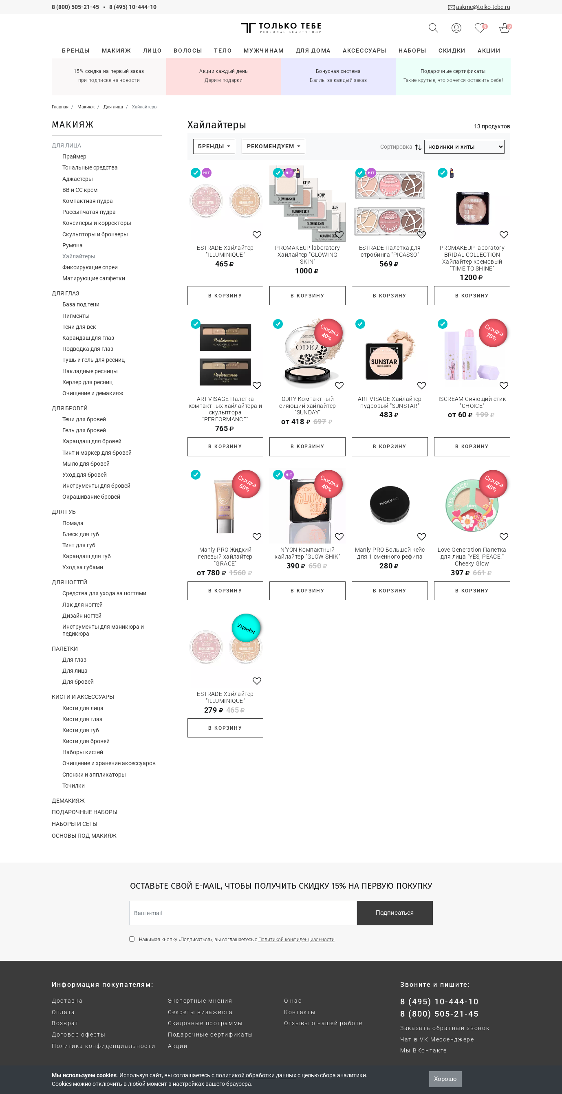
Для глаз (65, 293)
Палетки (65, 648)
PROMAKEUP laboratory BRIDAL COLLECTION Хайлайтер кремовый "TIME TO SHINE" (472, 257)
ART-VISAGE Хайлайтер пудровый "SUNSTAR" (389, 402)
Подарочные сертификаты (210, 1034)
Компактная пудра (87, 201)
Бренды (212, 146)
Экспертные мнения (200, 1000)
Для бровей (70, 408)
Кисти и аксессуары (83, 696)
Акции (177, 1046)
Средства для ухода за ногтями (104, 593)
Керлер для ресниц (87, 382)
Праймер (74, 156)
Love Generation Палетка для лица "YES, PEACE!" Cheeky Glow (472, 556)
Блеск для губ (80, 534)
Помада (73, 523)
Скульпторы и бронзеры (95, 234)
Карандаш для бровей (91, 441)
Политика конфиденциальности (103, 1046)
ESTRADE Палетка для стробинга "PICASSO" (390, 251)
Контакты (300, 1012)
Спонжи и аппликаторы (94, 774)
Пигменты (76, 316)
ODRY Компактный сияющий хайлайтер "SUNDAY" (307, 406)
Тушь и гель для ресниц (93, 360)
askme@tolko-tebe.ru (483, 7)
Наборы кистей (82, 752)
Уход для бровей (84, 474)
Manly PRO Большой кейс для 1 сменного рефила (390, 553)
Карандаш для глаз (88, 338)
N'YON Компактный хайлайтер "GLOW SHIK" (307, 553)
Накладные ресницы (90, 371)
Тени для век (79, 327)
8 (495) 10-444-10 (132, 7)
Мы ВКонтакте (423, 1050)
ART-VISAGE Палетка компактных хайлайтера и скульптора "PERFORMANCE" (225, 409)
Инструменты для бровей (96, 485)
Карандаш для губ (86, 556)
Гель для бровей (84, 430)
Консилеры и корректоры (96, 223)
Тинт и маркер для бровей (97, 452)
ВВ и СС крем (79, 190)
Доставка (67, 1000)
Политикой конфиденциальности (296, 939)
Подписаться (395, 912)
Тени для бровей (84, 419)
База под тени (80, 304)
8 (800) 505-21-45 (75, 7)
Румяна (72, 245)
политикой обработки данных (256, 1075)
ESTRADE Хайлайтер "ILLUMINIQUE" (225, 251)
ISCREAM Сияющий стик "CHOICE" (472, 402)
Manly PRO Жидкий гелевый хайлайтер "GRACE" (225, 556)
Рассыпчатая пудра (89, 212)
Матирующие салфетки (93, 278)
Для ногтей (69, 582)
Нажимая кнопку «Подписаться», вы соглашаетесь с (237, 939)
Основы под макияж (84, 835)
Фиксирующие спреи (90, 267)
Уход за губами (82, 567)
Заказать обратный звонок (444, 1028)
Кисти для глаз (82, 719)
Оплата (63, 1012)
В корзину (225, 296)
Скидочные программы (205, 1023)
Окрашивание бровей (91, 496)
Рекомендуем (271, 146)
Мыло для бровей (86, 463)
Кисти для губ (80, 730)
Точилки (73, 785)
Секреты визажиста (200, 1012)
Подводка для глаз (87, 349)
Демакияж (68, 800)
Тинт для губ (78, 545)
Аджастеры (77, 179)
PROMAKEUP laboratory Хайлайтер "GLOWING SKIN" (307, 254)
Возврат (65, 1023)
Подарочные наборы (84, 812)
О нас (293, 1000)
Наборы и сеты (74, 824)
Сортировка (396, 146)
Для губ (64, 511)
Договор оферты (79, 1034)
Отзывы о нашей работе (323, 1023)
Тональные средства (90, 167)
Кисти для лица (83, 708)
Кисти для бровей (86, 741)
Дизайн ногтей (81, 615)
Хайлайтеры (78, 256)
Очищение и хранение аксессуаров (109, 763)
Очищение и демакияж (92, 393)
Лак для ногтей (82, 604)
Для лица (66, 145)
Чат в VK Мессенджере (437, 1039)
